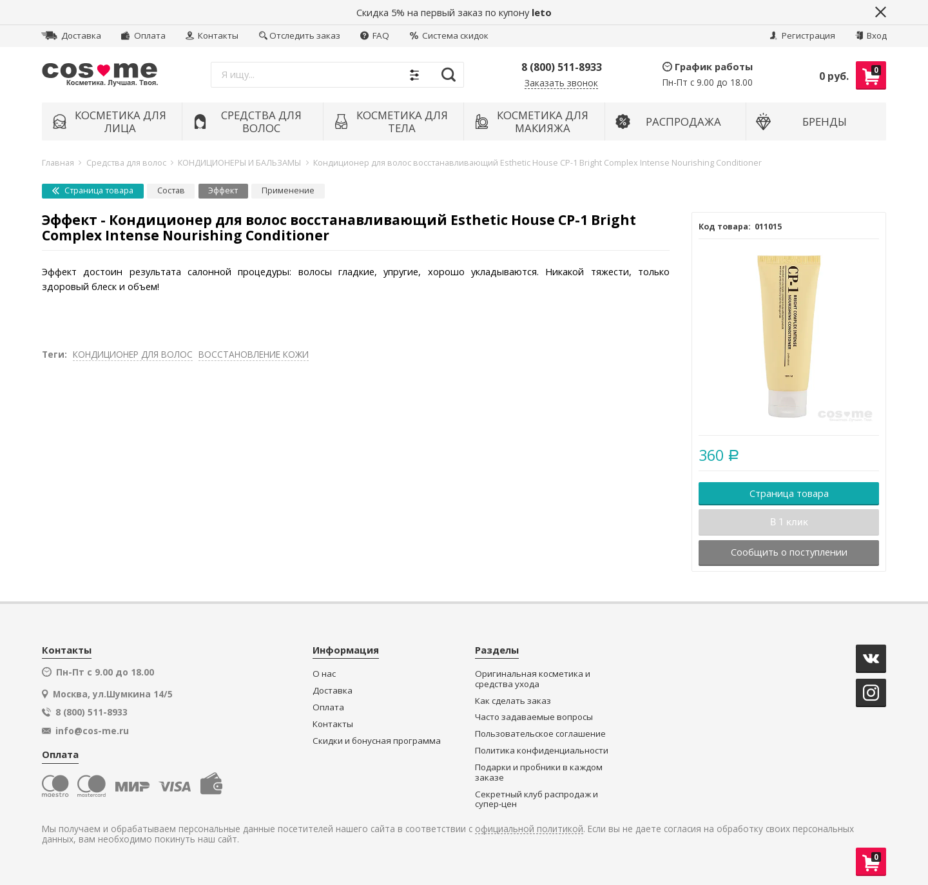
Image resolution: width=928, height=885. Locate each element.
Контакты (212, 35)
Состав (171, 190)
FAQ (374, 35)
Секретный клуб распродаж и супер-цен (536, 800)
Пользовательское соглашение (540, 734)
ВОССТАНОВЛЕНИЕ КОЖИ (253, 354)
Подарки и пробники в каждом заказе (539, 773)
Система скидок (449, 35)
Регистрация (802, 35)
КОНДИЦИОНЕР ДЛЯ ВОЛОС (133, 354)
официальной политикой (529, 829)
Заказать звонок (561, 83)
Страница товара (92, 190)
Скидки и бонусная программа (377, 741)
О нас (324, 674)
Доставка (71, 35)
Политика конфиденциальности (541, 750)
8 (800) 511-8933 (561, 67)
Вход (871, 35)
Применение (288, 190)
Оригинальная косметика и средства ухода (532, 679)
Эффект (223, 190)
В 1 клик (789, 522)
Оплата (143, 35)
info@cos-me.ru (92, 731)
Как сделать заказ (513, 701)
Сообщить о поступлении (789, 551)
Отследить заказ (299, 35)
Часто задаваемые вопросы (534, 717)
